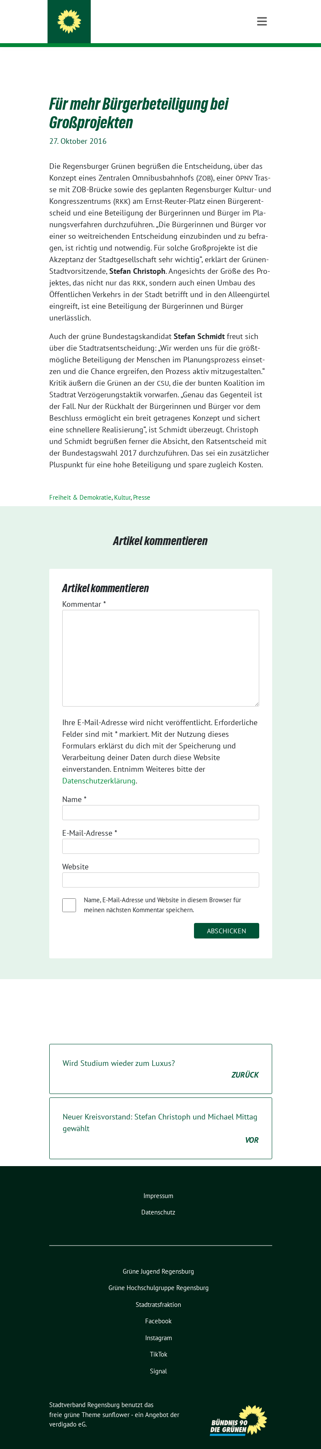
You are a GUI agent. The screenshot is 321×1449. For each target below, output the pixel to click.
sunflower (116, 1401)
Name (74, 786)
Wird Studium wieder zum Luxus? (161, 1056)
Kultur (122, 484)
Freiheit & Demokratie (80, 484)
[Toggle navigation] (262, 60)
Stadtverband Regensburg (132, 18)
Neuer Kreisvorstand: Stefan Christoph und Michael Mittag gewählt (161, 1115)
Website (75, 853)
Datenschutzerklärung (99, 767)
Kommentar (84, 591)
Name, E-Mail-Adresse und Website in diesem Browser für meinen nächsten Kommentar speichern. (162, 891)
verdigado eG (67, 1411)
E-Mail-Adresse (89, 819)
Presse (141, 484)
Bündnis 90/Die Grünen (118, 30)
